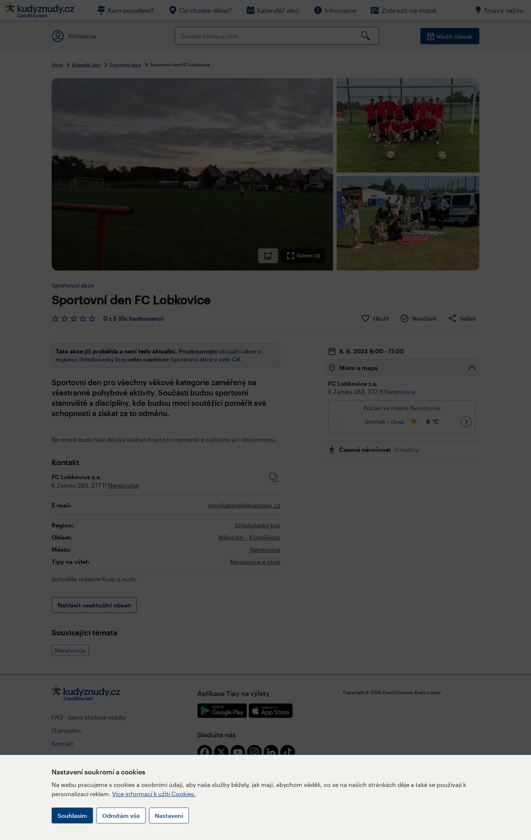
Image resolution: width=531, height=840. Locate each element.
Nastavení (169, 815)
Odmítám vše (121, 815)
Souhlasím (72, 815)
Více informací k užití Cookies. (154, 793)
